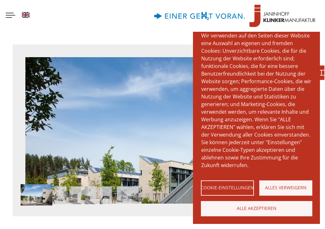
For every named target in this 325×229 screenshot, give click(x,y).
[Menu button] (10, 16)
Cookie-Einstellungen (227, 188)
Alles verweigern (286, 188)
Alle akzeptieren (256, 208)
